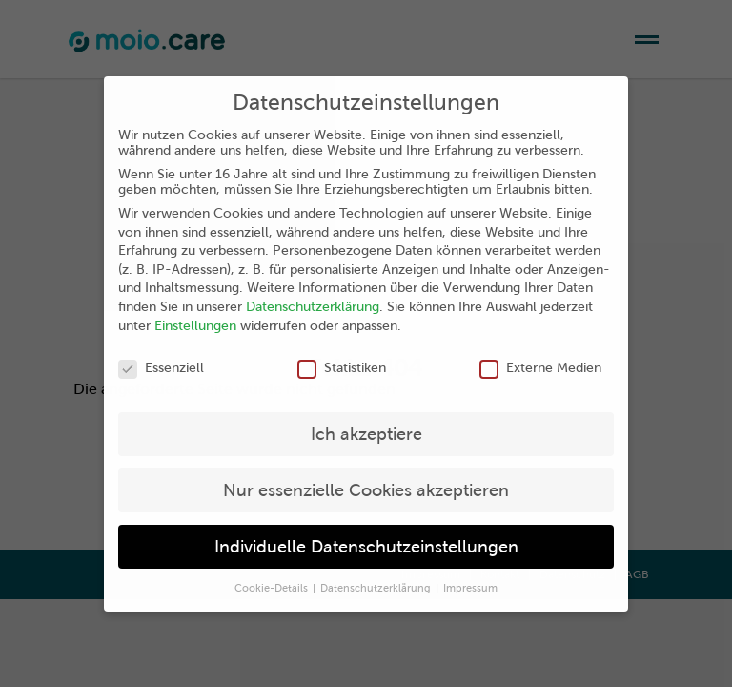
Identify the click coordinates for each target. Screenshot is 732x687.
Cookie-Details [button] (272, 587)
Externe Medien (540, 367)
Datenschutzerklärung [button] (377, 587)
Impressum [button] (470, 587)
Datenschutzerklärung (312, 306)
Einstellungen (195, 325)
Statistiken (341, 367)
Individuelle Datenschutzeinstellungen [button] (366, 546)
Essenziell (161, 367)
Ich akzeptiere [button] (366, 434)
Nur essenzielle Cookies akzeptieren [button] (366, 490)
